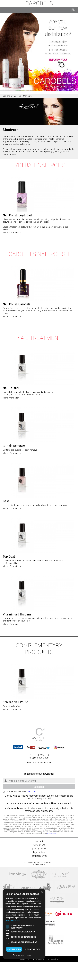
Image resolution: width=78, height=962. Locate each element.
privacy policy (31, 791)
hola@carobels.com (39, 757)
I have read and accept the (21, 791)
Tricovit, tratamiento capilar (60, 874)
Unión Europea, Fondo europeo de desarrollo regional (46, 923)
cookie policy (53, 959)
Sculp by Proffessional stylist (9, 887)
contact (39, 841)
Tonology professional (17, 874)
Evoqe (56, 900)
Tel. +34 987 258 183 (39, 755)
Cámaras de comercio (64, 914)
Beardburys (45, 887)
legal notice (39, 852)
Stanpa (45, 914)
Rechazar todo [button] (32, 949)
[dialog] (24, 924)
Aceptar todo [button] (14, 949)
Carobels (39, 3)
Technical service (39, 856)
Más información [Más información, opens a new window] (13, 921)
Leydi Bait (66, 887)
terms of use (39, 845)
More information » (12, 232)
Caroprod (26, 887)
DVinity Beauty (39, 874)
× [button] (42, 892)
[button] (24, 955)
